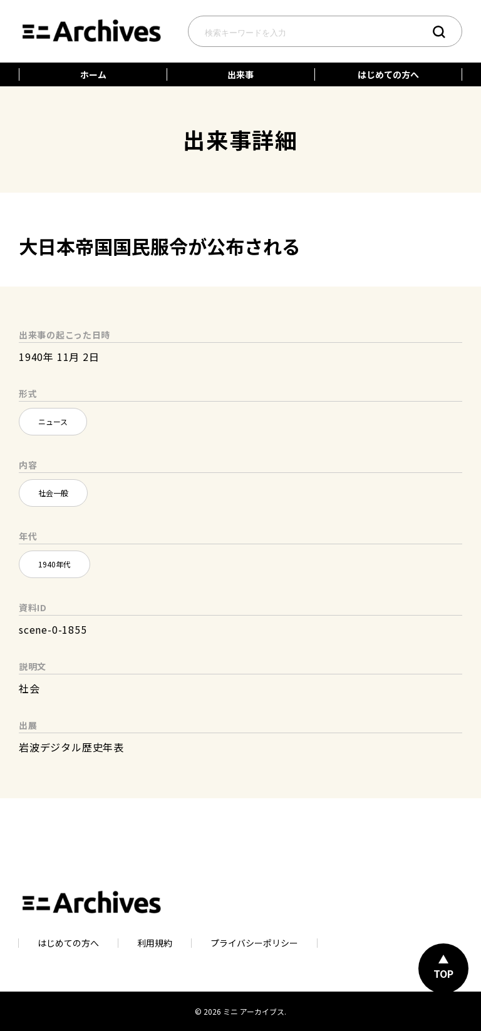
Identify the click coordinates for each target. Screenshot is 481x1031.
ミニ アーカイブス (253, 1011)
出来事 (240, 74)
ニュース (53, 421)
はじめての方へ (388, 74)
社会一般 (53, 492)
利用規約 (154, 943)
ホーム (93, 74)
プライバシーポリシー (254, 943)
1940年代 (54, 564)
